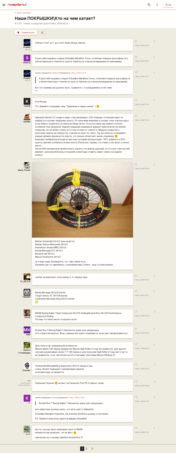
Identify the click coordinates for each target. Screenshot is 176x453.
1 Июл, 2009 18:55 (142, 280)
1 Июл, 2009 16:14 (141, 61)
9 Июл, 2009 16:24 (59, 23)
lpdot (46, 23)
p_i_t (28, 434)
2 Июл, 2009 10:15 (142, 333)
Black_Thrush (24, 170)
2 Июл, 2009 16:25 (142, 369)
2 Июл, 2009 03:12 (142, 316)
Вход (168, 4)
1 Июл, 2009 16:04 (142, 46)
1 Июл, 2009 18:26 (142, 169)
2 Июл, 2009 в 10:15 (76, 398)
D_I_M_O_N (25, 281)
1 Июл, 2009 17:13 (141, 76)
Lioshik (27, 106)
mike (28, 334)
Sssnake (26, 370)
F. (29, 403)
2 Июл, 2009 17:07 (142, 401)
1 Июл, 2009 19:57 (142, 295)
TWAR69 (26, 297)
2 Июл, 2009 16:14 (142, 348)
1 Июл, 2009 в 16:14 (78, 73)
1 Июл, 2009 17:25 (142, 104)
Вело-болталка (23, 13)
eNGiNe (26, 122)
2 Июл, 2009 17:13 (142, 432)
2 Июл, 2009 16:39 (142, 386)
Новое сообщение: (33, 23)
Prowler (26, 47)
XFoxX (27, 317)
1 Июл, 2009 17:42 (142, 120)
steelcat (26, 62)
